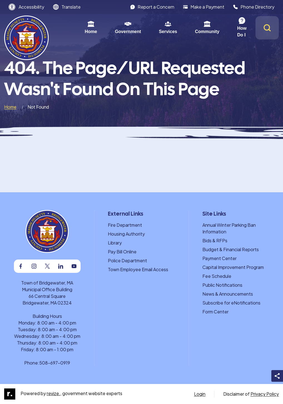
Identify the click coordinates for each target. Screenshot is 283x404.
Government (109, 27)
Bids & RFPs (214, 240)
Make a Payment (203, 7)
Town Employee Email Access (138, 269)
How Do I (228, 27)
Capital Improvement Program (233, 267)
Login (199, 394)
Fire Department (125, 225)
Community (189, 27)
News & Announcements (227, 294)
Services (149, 27)
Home (72, 27)
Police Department (127, 260)
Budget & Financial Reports (230, 249)
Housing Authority (126, 234)
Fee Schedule (216, 276)
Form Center (215, 312)
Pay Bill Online (122, 252)
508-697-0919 (54, 363)
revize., (54, 393)
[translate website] (67, 7)
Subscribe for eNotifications (231, 303)
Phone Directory (253, 7)
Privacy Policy (264, 394)
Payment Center (219, 258)
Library (115, 243)
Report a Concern (152, 7)
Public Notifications (222, 285)
